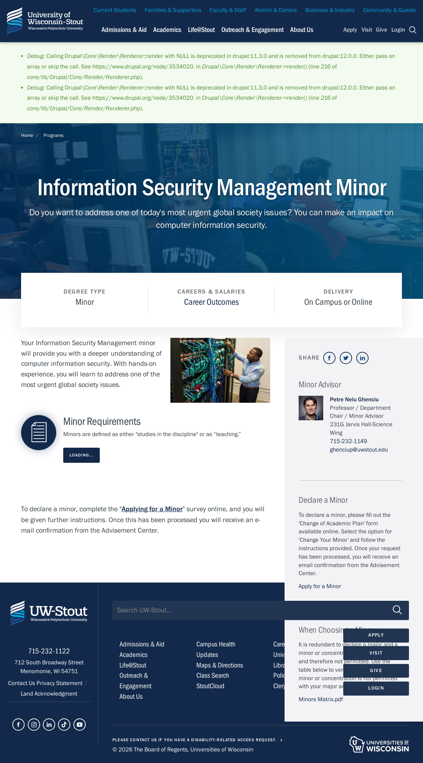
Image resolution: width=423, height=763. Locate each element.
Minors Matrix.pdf (321, 699)
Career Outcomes (211, 302)
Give (381, 29)
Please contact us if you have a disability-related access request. (194, 739)
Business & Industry (330, 10)
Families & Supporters (173, 10)
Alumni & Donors (276, 10)
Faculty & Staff (228, 10)
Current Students (114, 10)
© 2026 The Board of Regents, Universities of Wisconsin (182, 749)
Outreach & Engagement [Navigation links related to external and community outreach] (252, 30)
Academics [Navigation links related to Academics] (167, 30)
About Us (301, 30)
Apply (350, 29)
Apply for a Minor (320, 586)
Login (398, 29)
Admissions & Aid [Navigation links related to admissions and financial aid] (124, 30)
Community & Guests (389, 10)
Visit (367, 29)
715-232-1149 (348, 441)
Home (27, 135)
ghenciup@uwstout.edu (359, 449)
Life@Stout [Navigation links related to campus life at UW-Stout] (201, 30)
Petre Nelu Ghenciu (354, 399)
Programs (54, 135)
